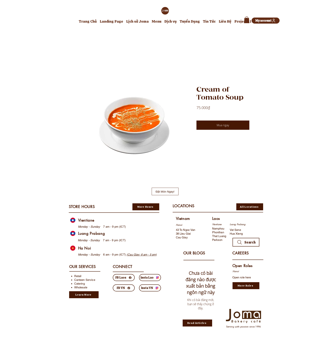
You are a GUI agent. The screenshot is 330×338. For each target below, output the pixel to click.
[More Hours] (145, 206)
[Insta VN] (150, 287)
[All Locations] (249, 206)
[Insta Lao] (150, 277)
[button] (247, 19)
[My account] (266, 21)
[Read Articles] (197, 323)
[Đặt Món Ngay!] (165, 191)
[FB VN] (124, 287)
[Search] (246, 242)
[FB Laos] (124, 277)
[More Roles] (246, 285)
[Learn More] (84, 294)
